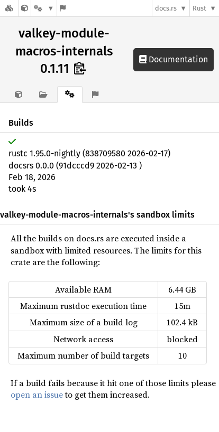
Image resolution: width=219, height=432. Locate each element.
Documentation (173, 59)
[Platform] (44, 8)
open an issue (37, 394)
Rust (199, 8)
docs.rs (166, 8)
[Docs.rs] (9, 8)
